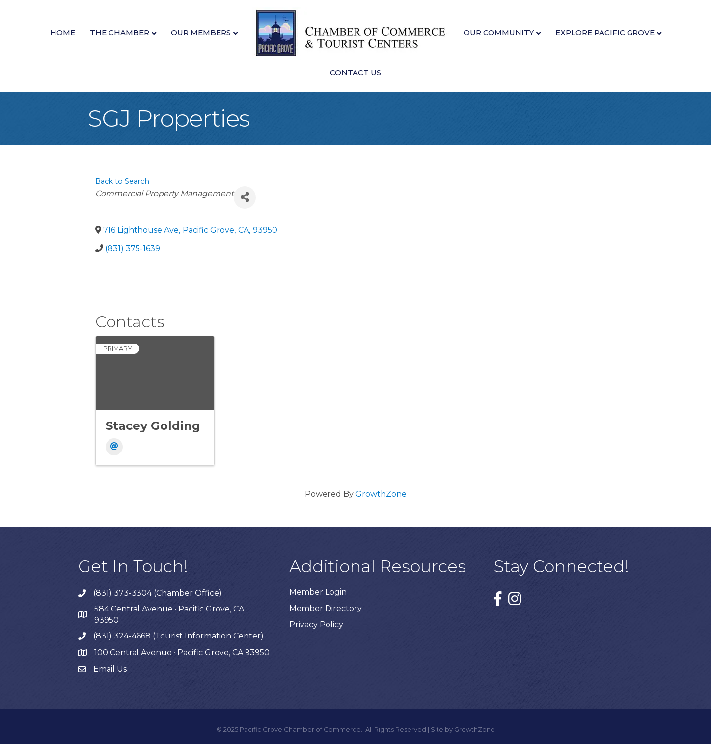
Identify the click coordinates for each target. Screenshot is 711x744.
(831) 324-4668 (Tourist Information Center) (178, 635)
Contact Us (355, 72)
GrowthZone (381, 494)
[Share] (245, 197)
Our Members (201, 32)
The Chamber (119, 32)
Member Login (318, 592)
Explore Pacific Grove (605, 32)
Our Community (499, 32)
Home (62, 32)
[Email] (114, 446)
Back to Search (122, 181)
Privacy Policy (316, 624)
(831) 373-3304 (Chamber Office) (157, 593)
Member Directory (325, 608)
